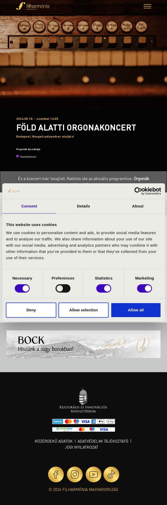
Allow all (136, 310)
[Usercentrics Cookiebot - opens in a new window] (138, 191)
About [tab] (137, 206)
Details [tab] (83, 206)
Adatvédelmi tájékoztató (103, 441)
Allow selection (83, 310)
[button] (147, 7)
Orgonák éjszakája (28, 149)
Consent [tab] (29, 206)
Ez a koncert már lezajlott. (42, 178)
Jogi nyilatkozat (81, 447)
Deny (31, 310)
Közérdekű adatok (54, 441)
